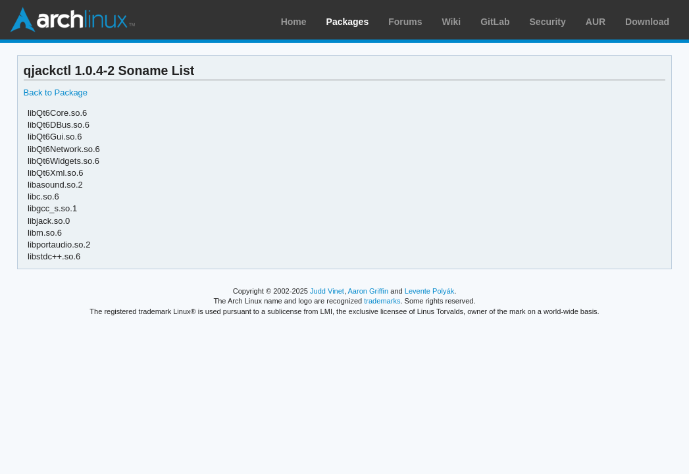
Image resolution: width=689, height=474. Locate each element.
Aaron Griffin (367, 291)
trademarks (382, 301)
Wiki (451, 21)
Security (548, 21)
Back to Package (56, 92)
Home (294, 21)
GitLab (494, 21)
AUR (595, 21)
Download (647, 21)
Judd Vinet (327, 291)
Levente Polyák (429, 291)
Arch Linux (72, 20)
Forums (405, 21)
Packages (347, 21)
